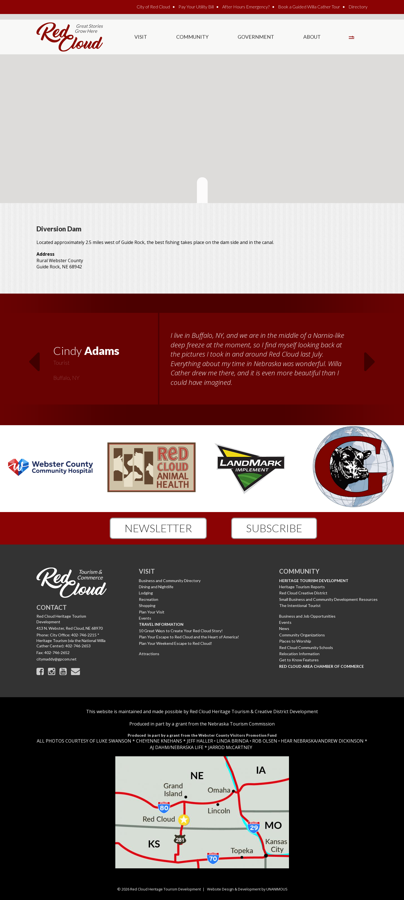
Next (370, 358)
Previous (34, 358)
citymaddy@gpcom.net (56, 659)
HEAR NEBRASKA (298, 741)
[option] (202, 362)
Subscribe (274, 528)
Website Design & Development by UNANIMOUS (247, 889)
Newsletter (158, 528)
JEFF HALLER (199, 741)
